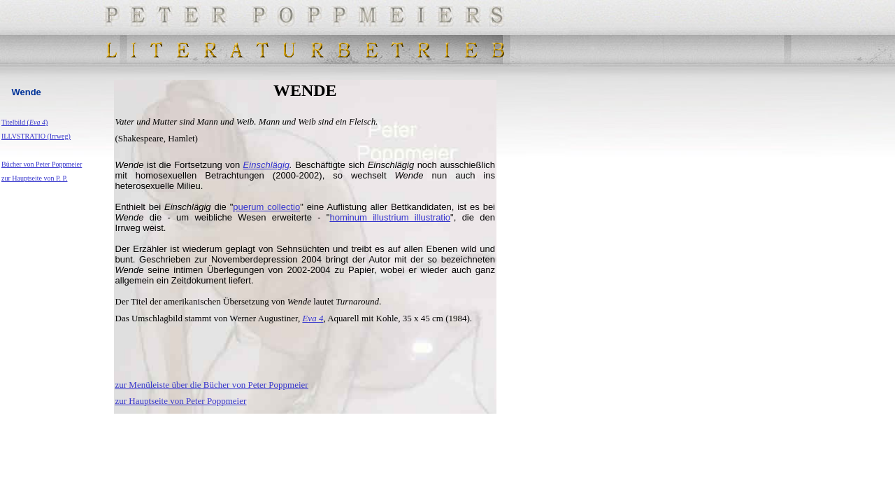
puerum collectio (266, 207)
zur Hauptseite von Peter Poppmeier (181, 401)
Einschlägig (266, 165)
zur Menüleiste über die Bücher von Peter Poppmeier (211, 384)
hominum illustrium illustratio (389, 217)
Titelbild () (24, 122)
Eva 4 (312, 318)
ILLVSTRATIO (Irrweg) (36, 136)
